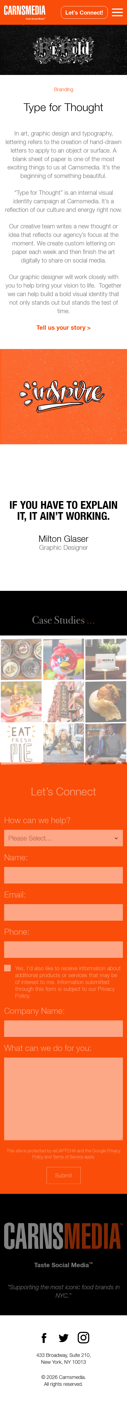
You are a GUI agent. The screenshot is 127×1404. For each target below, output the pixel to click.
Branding (63, 89)
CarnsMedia (24, 13)
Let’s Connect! (84, 12)
